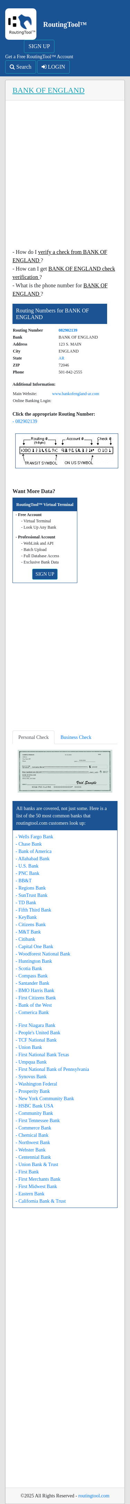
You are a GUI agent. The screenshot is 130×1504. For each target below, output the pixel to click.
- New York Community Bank (45, 1098)
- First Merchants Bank (38, 1179)
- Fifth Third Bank (33, 910)
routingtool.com (94, 1495)
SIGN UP (39, 46)
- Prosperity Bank (33, 1091)
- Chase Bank (29, 844)
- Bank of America (34, 851)
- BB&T (24, 880)
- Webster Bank (30, 1149)
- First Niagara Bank (35, 1025)
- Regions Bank (31, 888)
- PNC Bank (27, 873)
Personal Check (33, 737)
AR (61, 358)
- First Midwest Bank (36, 1186)
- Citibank (25, 939)
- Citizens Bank (31, 924)
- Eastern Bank (30, 1193)
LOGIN (53, 67)
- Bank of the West (34, 1005)
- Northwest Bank (33, 1142)
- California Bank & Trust (41, 1201)
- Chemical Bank (32, 1135)
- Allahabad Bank (33, 858)
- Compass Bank (32, 975)
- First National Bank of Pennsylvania (52, 1069)
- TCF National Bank (36, 1040)
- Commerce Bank (33, 1128)
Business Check (75, 737)
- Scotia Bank (29, 968)
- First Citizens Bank (36, 997)
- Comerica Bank (32, 1012)
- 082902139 (24, 421)
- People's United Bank (38, 1032)
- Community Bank (34, 1113)
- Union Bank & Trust (37, 1164)
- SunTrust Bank (31, 895)
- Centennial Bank (33, 1157)
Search (21, 67)
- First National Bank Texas (42, 1054)
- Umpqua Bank (31, 1062)
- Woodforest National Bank (43, 954)
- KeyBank (26, 917)
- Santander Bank (32, 983)
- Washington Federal (36, 1084)
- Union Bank (29, 1047)
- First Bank (27, 1171)
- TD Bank (26, 902)
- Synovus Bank (31, 1076)
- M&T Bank (28, 932)
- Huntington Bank (34, 961)
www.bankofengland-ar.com (75, 393)
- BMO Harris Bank (35, 990)
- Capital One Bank (34, 946)
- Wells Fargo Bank (34, 836)
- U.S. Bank (27, 866)
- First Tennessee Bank (38, 1120)
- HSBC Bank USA (34, 1106)
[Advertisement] (65, 176)
